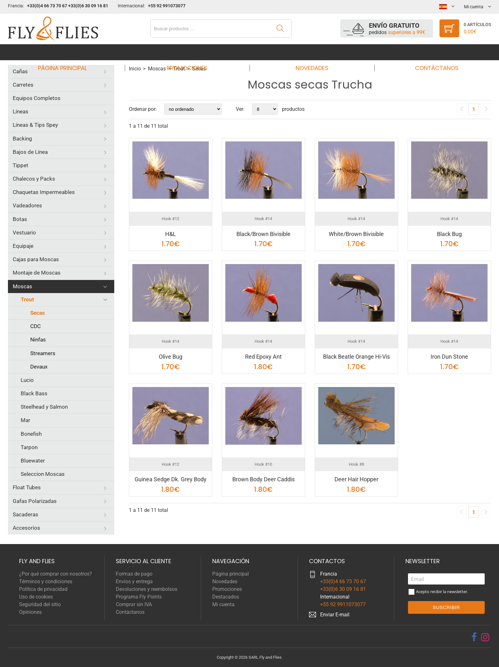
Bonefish (31, 434)
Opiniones (30, 612)
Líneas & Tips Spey (35, 125)
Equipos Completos (36, 98)
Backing (22, 138)
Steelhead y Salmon (44, 407)
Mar (25, 420)
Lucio (27, 380)
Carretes (23, 85)
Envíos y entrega (134, 581)
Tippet (20, 165)
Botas (20, 219)
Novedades (309, 52)
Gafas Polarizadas (35, 501)
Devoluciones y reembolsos (146, 589)
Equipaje (23, 246)
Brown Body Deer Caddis (263, 479)
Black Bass (34, 393)
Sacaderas (25, 514)
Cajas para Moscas (36, 259)
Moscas (22, 286)
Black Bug (449, 234)
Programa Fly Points (139, 597)
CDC (35, 326)
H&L (170, 234)
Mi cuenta (223, 604)
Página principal (68, 52)
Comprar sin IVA (134, 604)
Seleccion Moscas (43, 474)
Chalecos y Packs (34, 179)
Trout (27, 299)
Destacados (225, 597)
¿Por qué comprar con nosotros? (55, 574)
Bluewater (33, 460)
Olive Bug (170, 356)
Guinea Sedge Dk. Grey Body (171, 479)
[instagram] (485, 637)
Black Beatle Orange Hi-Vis (356, 356)
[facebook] (474, 637)
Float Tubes (27, 487)
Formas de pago (134, 574)
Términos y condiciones (45, 581)
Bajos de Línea (30, 152)
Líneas (20, 111)
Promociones (189, 52)
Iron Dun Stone (449, 356)
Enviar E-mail (334, 615)
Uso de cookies (36, 597)
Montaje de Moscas (36, 272)
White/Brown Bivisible (356, 234)
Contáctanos (431, 52)
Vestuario (24, 232)
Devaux (38, 366)
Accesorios (26, 528)
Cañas (20, 71)
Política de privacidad (43, 589)
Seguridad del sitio (40, 604)
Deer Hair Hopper (356, 479)
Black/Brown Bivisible (263, 234)
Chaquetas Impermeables (44, 192)
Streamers (42, 353)
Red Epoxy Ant (263, 356)
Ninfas (38, 339)
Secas (37, 313)
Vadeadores (27, 205)
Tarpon (29, 447)
